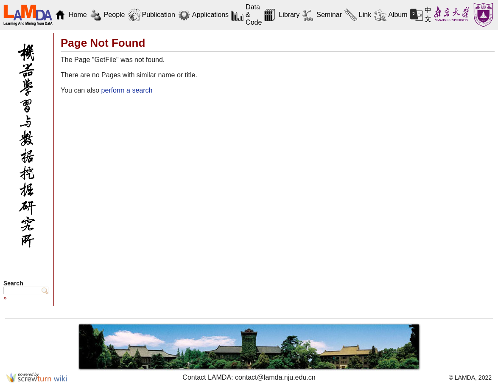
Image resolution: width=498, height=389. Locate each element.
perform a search (126, 90)
